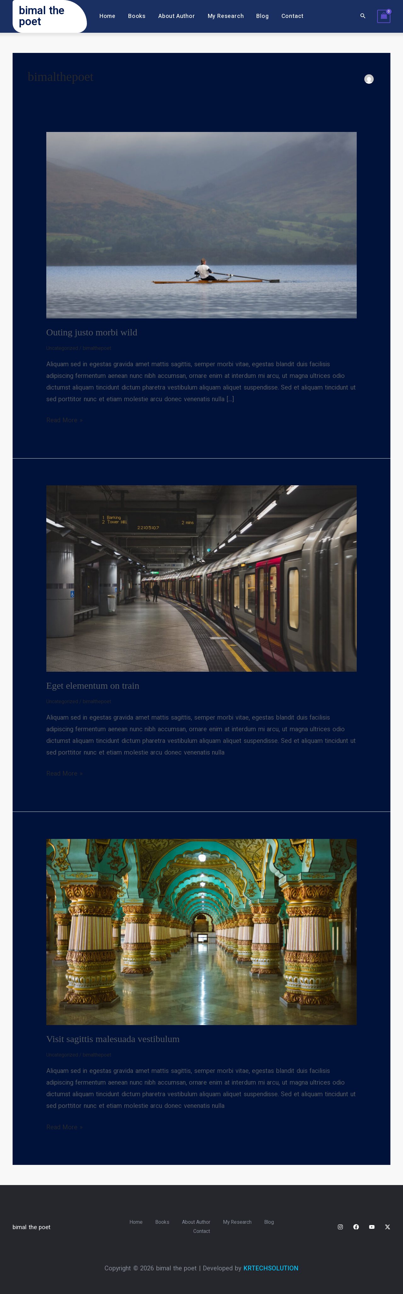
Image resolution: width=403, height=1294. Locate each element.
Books (139, 16)
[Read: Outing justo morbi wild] (201, 225)
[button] (363, 16)
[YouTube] (372, 1226)
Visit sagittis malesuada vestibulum (113, 1038)
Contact (289, 16)
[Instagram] (340, 1226)
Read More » (64, 419)
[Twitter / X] (387, 1226)
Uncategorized (62, 348)
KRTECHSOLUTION (270, 1268)
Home (111, 16)
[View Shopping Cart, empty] (383, 16)
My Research (225, 16)
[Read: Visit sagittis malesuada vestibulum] (201, 931)
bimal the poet (41, 16)
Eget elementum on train (92, 685)
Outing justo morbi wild (91, 332)
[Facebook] (356, 1226)
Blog (260, 16)
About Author (177, 16)
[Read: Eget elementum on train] (201, 578)
